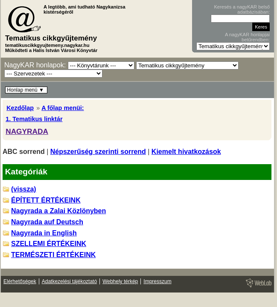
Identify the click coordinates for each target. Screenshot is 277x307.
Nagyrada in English (44, 233)
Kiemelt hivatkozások (186, 151)
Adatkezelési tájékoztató (69, 281)
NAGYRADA (27, 131)
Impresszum (157, 281)
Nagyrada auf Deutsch (47, 222)
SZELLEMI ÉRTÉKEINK (48, 243)
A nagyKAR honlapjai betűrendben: (247, 37)
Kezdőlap (20, 107)
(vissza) (23, 189)
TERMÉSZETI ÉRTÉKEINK (53, 254)
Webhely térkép (120, 281)
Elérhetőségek (19, 281)
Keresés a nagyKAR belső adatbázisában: (242, 9)
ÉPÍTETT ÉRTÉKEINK (46, 200)
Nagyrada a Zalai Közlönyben (58, 210)
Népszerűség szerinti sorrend (98, 151)
